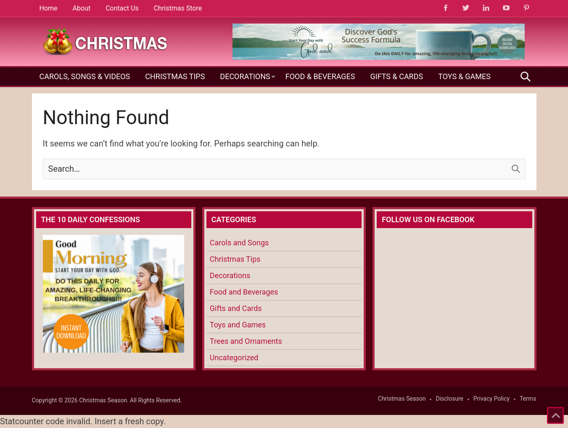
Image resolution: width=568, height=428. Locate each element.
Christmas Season (402, 398)
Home (49, 8)
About (82, 8)
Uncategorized (234, 357)
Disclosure (449, 398)
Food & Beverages (320, 76)
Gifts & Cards (396, 76)
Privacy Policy (491, 398)
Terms (528, 398)
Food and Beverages (244, 291)
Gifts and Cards (236, 308)
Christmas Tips (175, 76)
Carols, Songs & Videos (85, 76)
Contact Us (122, 8)
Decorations (245, 76)
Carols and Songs (239, 242)
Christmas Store (178, 8)
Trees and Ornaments (246, 341)
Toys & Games (464, 76)
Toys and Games (238, 324)
